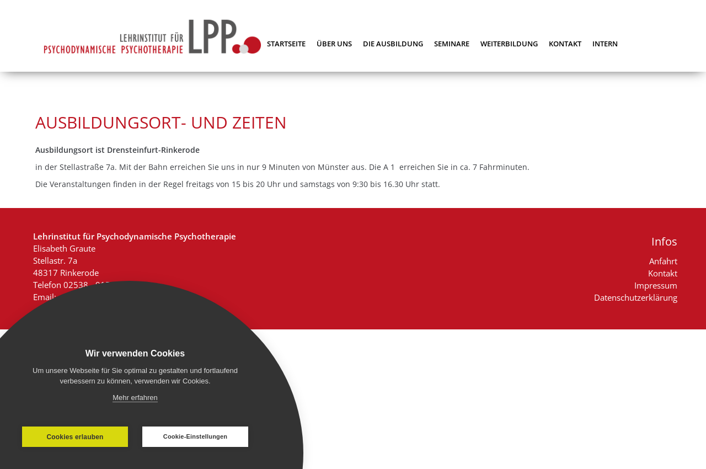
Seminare (451, 44)
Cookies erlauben (74, 437)
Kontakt (565, 44)
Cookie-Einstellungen (195, 436)
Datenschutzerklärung (635, 297)
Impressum (655, 285)
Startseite (286, 44)
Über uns (334, 44)
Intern (605, 44)
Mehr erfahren (135, 397)
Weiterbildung (509, 44)
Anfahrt (663, 261)
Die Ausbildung (393, 44)
